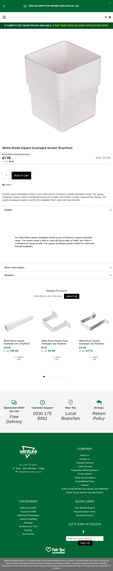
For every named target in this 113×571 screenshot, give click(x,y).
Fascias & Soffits (28, 511)
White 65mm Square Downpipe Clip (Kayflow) (91, 342)
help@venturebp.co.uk (28, 471)
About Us (84, 455)
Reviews (9, 275)
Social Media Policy (84, 481)
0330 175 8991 (30, 465)
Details (8, 209)
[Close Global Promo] (109, 2)
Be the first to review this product (16, 154)
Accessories (28, 534)
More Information (14, 267)
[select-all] (71, 296)
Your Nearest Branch (85, 507)
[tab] (56, 210)
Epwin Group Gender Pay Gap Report (85, 492)
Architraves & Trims (28, 526)
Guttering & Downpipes (28, 515)
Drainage (28, 522)
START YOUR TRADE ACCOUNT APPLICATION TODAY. (80, 25)
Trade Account (85, 466)
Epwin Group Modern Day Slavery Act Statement (84, 488)
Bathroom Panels (28, 507)
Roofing (28, 530)
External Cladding (28, 519)
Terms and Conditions (84, 477)
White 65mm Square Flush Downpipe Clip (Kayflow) (54, 342)
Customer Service (84, 462)
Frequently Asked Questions (85, 470)
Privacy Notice (85, 474)
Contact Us (84, 459)
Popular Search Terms (85, 511)
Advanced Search (85, 515)
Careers (85, 485)
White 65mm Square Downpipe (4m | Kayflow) (17, 342)
